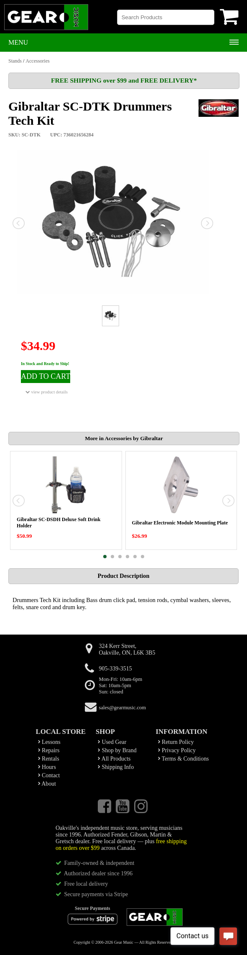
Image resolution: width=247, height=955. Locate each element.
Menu (18, 42)
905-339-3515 (115, 668)
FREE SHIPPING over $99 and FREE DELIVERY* (124, 80)
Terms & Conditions (183, 759)
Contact (49, 775)
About (47, 784)
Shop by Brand (117, 750)
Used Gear (112, 742)
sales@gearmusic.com (122, 708)
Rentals (48, 759)
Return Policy (176, 742)
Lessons (49, 742)
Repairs (49, 750)
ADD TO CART (45, 376)
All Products (114, 759)
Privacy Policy (177, 750)
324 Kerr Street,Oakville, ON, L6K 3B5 (127, 649)
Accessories (37, 61)
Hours (47, 767)
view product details (46, 392)
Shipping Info (116, 767)
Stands (15, 61)
